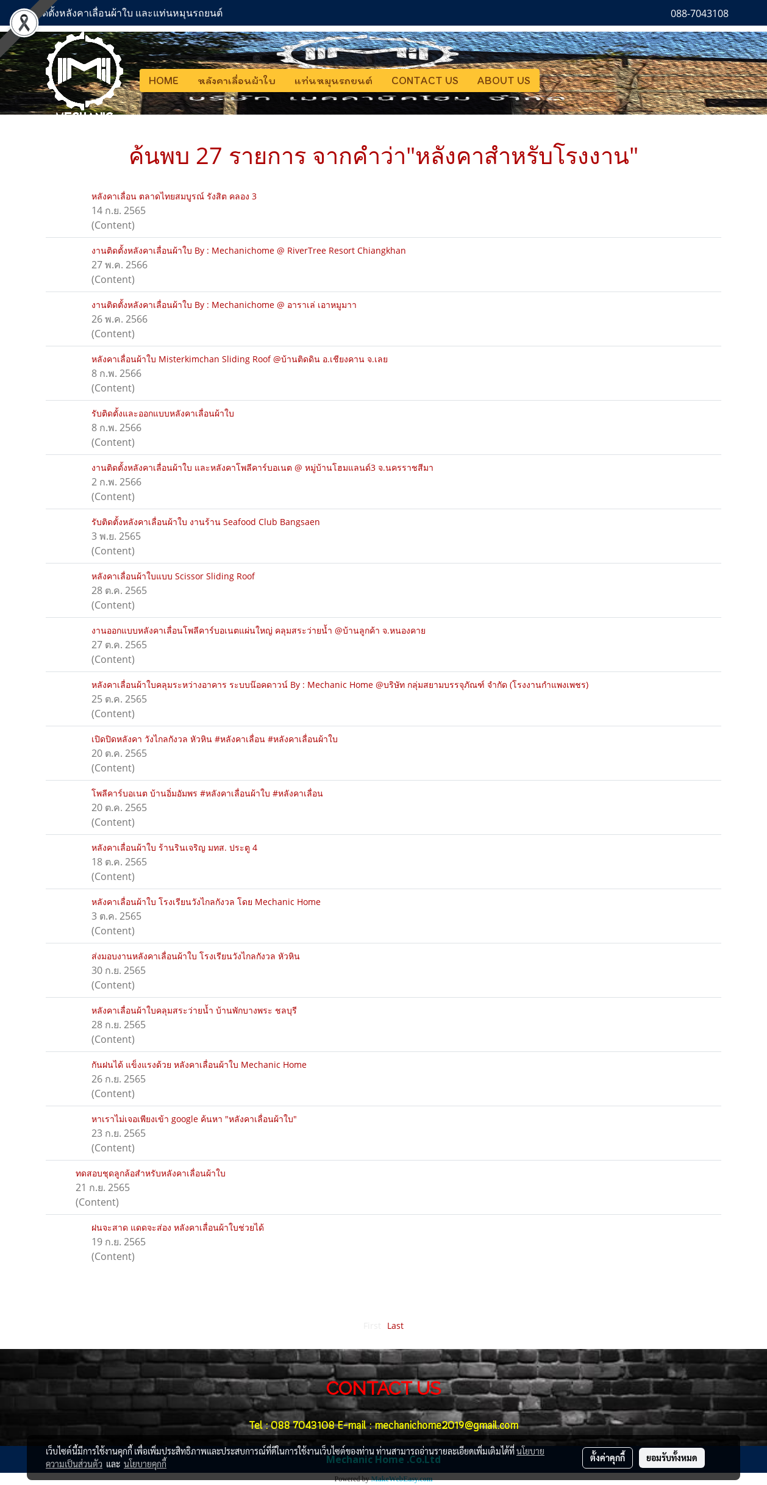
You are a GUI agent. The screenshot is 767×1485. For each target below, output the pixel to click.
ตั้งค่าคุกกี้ (607, 1457)
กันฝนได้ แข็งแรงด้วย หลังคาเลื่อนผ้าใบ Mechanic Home (199, 1064)
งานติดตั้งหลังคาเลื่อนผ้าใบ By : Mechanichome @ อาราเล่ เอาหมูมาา (224, 304)
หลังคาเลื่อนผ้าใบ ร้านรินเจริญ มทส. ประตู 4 (174, 847)
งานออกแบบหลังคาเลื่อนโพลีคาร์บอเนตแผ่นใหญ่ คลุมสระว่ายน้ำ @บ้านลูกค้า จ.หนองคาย (258, 630)
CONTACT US (424, 80)
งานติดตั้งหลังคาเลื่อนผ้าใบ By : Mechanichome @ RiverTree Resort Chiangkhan (248, 250)
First (372, 1325)
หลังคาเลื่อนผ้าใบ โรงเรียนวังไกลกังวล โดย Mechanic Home (206, 901)
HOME (164, 80)
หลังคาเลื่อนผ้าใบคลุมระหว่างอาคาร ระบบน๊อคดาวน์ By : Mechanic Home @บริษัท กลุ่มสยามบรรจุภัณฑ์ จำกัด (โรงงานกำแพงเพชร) (339, 684)
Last (395, 1325)
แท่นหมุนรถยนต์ (333, 80)
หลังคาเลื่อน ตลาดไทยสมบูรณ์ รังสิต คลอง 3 (174, 196)
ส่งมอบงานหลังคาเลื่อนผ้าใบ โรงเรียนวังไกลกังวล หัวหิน (195, 956)
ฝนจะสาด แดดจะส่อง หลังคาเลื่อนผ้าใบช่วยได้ (177, 1227)
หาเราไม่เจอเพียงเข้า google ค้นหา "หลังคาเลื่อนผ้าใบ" (194, 1119)
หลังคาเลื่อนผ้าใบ (237, 80)
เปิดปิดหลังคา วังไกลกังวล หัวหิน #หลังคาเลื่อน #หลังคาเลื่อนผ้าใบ (214, 739)
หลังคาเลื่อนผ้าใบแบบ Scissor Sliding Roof (173, 576)
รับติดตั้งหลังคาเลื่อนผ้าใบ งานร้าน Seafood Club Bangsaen (205, 522)
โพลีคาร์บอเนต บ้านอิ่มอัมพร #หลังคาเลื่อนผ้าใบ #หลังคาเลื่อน (207, 793)
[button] (550, 80)
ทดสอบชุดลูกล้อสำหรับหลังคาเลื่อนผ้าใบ (151, 1173)
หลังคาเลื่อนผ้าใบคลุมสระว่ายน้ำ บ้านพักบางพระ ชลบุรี (194, 1010)
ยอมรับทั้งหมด (671, 1457)
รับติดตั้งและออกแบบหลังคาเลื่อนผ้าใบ (162, 413)
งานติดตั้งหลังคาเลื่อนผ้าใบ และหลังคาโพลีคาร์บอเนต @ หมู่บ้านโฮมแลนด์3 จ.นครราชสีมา (262, 467)
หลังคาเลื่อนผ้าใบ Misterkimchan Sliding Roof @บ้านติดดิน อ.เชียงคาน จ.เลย (239, 359)
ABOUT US (503, 80)
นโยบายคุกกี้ (145, 1463)
